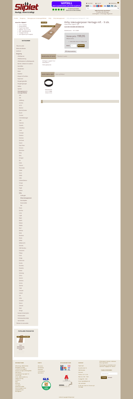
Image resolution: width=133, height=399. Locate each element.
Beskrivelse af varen (48, 56)
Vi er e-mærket (23, 24)
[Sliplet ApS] (26, 7)
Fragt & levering (19, 378)
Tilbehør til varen (62, 56)
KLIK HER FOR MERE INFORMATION (74, 26)
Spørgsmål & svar (19, 389)
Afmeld (110, 377)
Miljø (16, 381)
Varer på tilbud (59, 74)
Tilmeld (104, 377)
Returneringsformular (20, 387)
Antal (68, 45)
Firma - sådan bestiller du (21, 376)
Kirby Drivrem (48, 89)
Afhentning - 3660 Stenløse (21, 365)
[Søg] (118, 8)
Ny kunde (17, 383)
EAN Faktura (18, 372)
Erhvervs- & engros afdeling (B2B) (23, 370)
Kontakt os (17, 379)
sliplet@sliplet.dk (26, 31)
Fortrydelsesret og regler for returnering (22, 374)
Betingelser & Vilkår (20, 367)
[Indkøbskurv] (114, 3)
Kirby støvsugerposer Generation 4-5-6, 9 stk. (20, 347)
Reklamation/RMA (19, 386)
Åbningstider (18, 391)
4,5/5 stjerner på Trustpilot (26, 34)
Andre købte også (48, 74)
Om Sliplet (18, 384)
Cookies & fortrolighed (21, 368)
